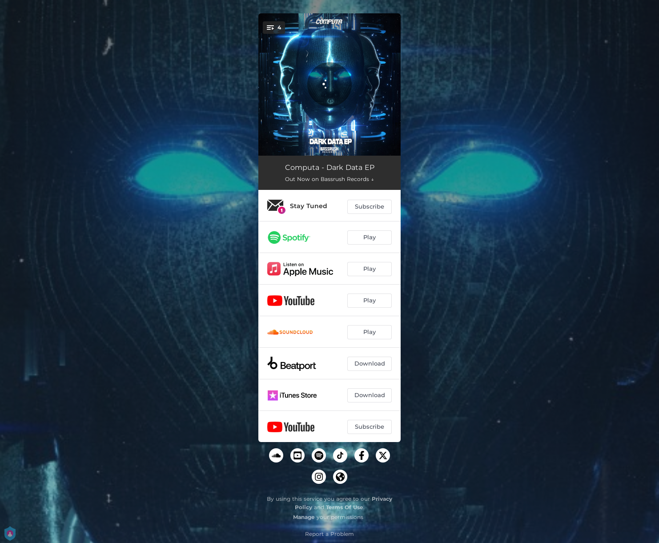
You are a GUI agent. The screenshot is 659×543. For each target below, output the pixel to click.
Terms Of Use (344, 507)
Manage (304, 517)
